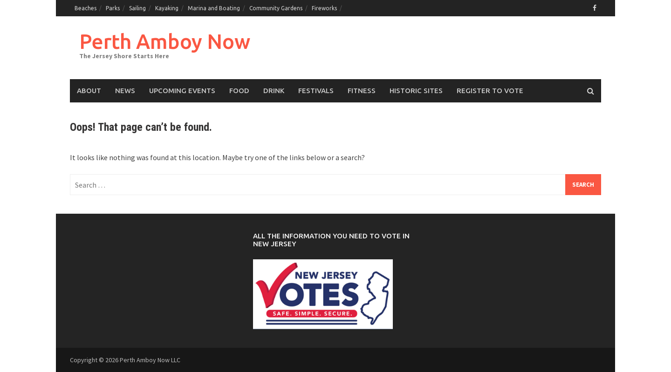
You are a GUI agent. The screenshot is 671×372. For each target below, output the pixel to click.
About (89, 91)
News (125, 91)
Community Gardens (275, 8)
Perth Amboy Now (164, 41)
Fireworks (324, 8)
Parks (113, 8)
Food (239, 91)
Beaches (85, 8)
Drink (273, 91)
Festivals (316, 91)
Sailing (137, 8)
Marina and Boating (214, 8)
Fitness (362, 91)
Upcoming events (182, 91)
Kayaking (166, 8)
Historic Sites (416, 91)
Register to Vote (490, 91)
